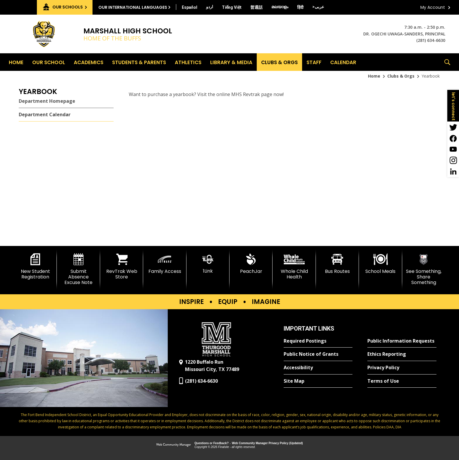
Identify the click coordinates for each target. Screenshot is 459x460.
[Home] (16, 62)
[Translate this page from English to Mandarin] (256, 7)
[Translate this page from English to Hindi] (300, 7)
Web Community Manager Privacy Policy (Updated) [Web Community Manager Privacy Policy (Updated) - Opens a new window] (267, 443)
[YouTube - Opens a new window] (453, 149)
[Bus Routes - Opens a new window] (337, 263)
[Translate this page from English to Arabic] (318, 7)
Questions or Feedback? (211, 443)
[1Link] (208, 263)
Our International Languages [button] (132, 7)
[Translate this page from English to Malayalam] (279, 7)
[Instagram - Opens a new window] (453, 160)
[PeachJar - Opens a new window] (251, 263)
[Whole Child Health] (294, 266)
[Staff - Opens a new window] (314, 62)
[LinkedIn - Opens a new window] (453, 171)
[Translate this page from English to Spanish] (189, 7)
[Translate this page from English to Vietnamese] (231, 7)
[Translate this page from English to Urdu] (209, 7)
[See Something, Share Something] (423, 269)
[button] (447, 62)
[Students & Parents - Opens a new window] (139, 62)
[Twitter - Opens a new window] (453, 127)
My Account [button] (432, 7)
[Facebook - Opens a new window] (453, 138)
